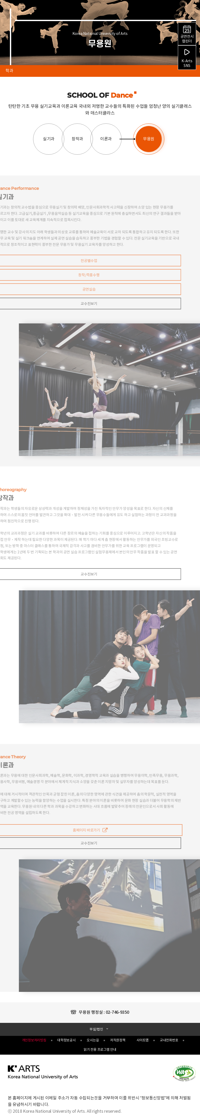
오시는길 (93, 1040)
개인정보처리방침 (34, 1040)
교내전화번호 (169, 1040)
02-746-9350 (117, 1012)
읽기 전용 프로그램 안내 (100, 1050)
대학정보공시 (66, 1040)
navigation (192, 12)
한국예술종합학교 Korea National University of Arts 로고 (38, 17)
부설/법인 (97, 1029)
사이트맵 (142, 1040)
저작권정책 (118, 1040)
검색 (183, 13)
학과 (6, 69)
